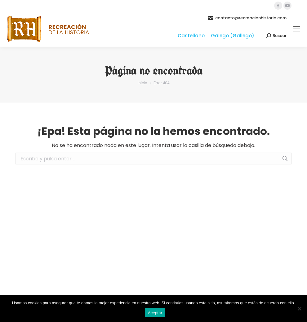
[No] (299, 309)
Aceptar (155, 312)
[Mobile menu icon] (297, 29)
